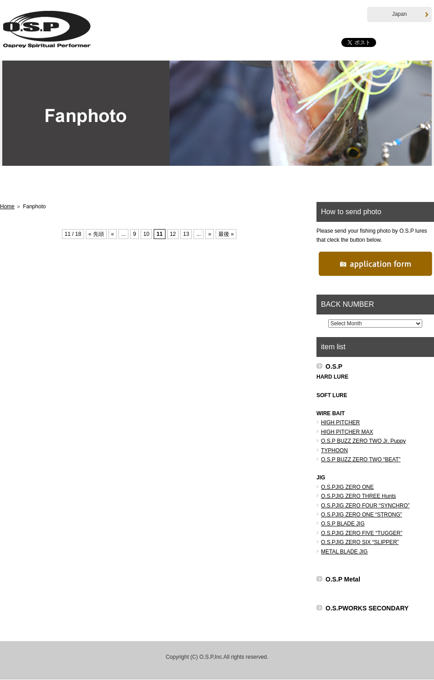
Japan (410, 14)
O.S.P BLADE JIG (342, 524)
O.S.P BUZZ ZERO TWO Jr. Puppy (363, 441)
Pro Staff (280, 184)
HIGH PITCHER (340, 423)
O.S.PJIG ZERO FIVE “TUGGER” (361, 533)
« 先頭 (96, 234)
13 (186, 234)
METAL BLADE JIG (344, 552)
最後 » (226, 234)
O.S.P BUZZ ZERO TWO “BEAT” (361, 460)
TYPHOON (334, 450)
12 (173, 234)
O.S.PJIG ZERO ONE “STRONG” (361, 515)
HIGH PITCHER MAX (347, 432)
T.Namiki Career (218, 184)
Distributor (341, 184)
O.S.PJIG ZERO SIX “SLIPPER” (360, 542)
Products (156, 184)
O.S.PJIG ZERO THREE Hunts (358, 496)
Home (33, 184)
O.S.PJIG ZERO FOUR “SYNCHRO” (365, 505)
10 (146, 234)
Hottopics (94, 184)
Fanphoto (401, 184)
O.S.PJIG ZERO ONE (347, 487)
